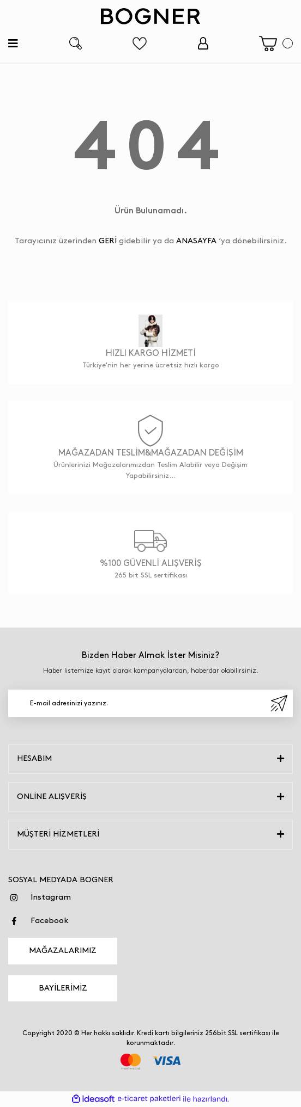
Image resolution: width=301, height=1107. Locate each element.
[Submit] (279, 703)
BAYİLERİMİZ (63, 988)
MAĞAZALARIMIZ (63, 951)
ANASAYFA (196, 241)
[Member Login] (203, 43)
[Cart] (276, 44)
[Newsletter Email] (150, 703)
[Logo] (150, 16)
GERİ (108, 241)
